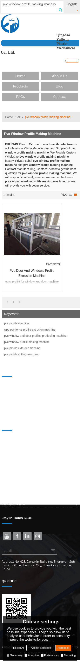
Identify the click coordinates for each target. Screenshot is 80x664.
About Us (59, 76)
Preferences (50, 655)
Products (20, 86)
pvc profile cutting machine (21, 354)
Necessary (14, 655)
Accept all (63, 647)
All (19, 117)
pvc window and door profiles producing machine (35, 335)
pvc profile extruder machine (22, 348)
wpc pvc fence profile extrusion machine (29, 329)
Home (20, 76)
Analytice (32, 655)
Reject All (18, 647)
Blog (59, 86)
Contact (59, 97)
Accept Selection (41, 647)
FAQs (20, 97)
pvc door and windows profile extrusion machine (32, 273)
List (70, 195)
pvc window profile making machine (26, 342)
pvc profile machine (16, 323)
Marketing (68, 655)
